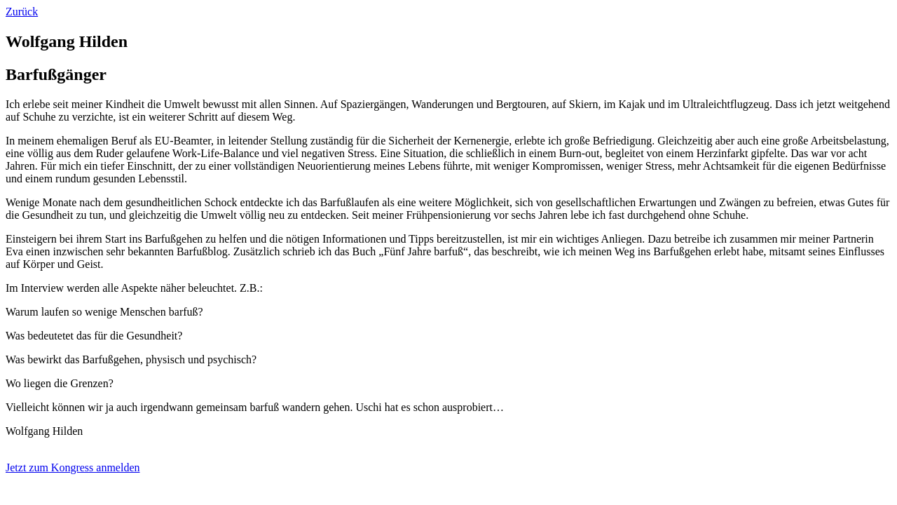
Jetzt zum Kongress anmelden (73, 467)
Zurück (22, 12)
